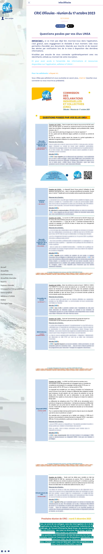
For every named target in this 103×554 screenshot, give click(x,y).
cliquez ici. (54, 73)
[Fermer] (29, 3)
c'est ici (82, 78)
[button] (7, 18)
